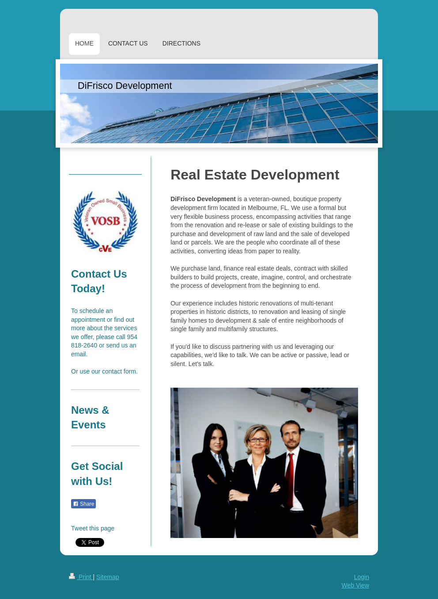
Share (83, 504)
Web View (355, 585)
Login (361, 576)
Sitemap (107, 576)
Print (81, 576)
